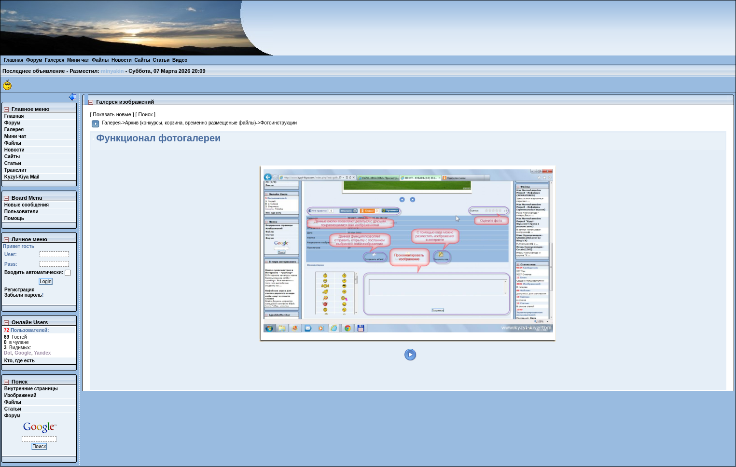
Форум (34, 60)
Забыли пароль (23, 295)
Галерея (54, 60)
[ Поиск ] (145, 114)
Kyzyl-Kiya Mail (22, 176)
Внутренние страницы (31, 388)
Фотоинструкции (279, 122)
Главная (14, 60)
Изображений (20, 395)
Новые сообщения (26, 204)
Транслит (15, 170)
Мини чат (78, 60)
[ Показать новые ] (112, 114)
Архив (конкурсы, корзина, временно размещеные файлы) (190, 122)
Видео (179, 60)
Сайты (142, 60)
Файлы (100, 60)
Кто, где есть (19, 360)
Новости (121, 60)
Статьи (161, 60)
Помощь (14, 218)
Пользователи (21, 211)
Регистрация (19, 289)
